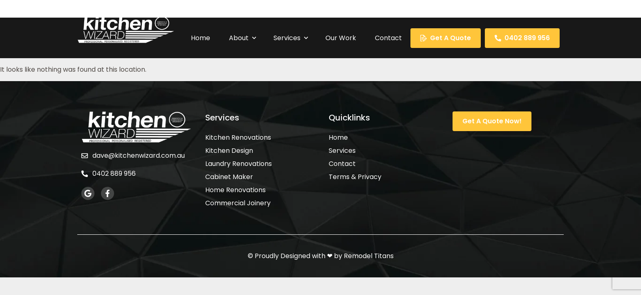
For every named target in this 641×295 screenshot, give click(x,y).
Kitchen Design (229, 151)
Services (291, 38)
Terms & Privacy (355, 177)
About (243, 38)
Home (200, 38)
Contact (388, 38)
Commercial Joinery (238, 203)
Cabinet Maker (229, 177)
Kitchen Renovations (238, 138)
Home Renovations (235, 190)
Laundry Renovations (238, 164)
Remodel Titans (369, 256)
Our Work (340, 38)
